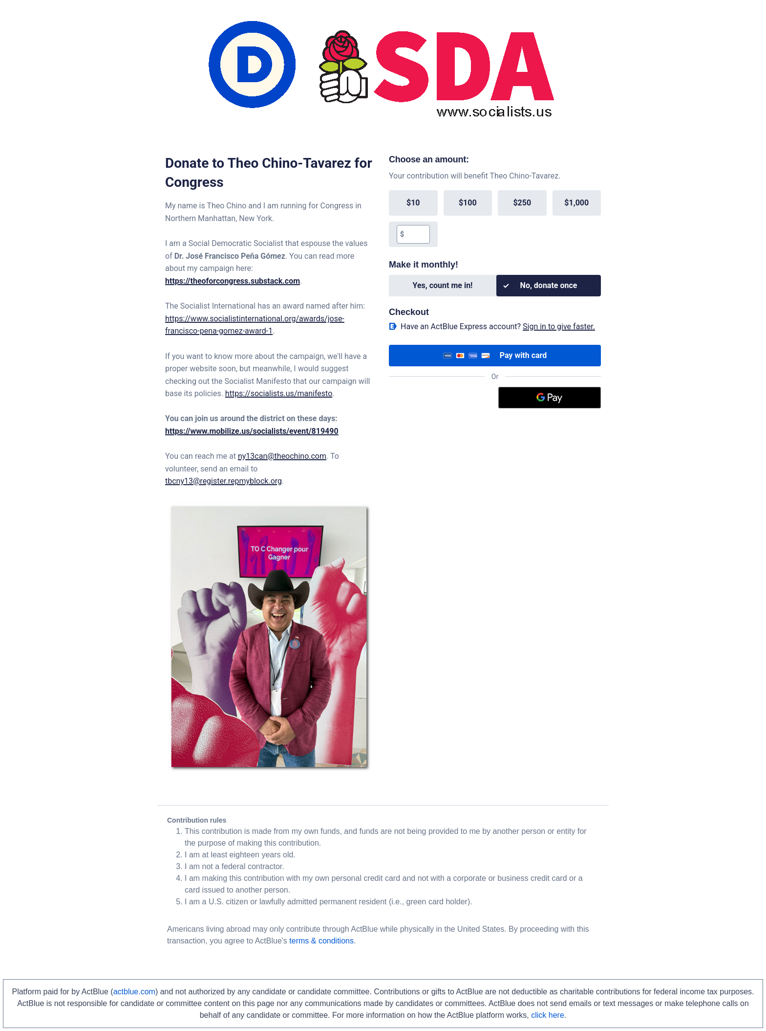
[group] (495, 218)
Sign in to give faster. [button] (559, 326)
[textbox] (416, 234)
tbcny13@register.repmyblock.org (223, 481)
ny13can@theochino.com (282, 456)
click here (547, 1015)
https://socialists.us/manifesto (278, 393)
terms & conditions (321, 941)
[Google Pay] (549, 397)
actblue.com (134, 991)
